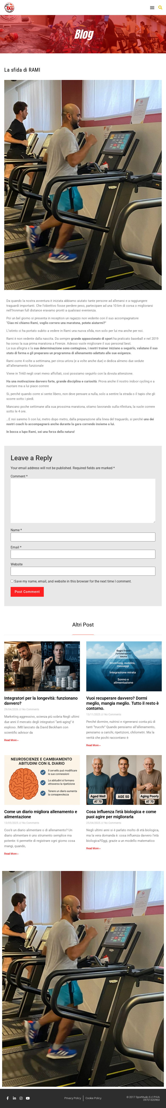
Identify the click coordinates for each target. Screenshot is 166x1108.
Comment (19, 476)
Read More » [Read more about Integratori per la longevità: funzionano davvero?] (11, 740)
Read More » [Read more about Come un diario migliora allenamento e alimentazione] (11, 853)
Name (16, 530)
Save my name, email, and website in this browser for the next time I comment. (73, 581)
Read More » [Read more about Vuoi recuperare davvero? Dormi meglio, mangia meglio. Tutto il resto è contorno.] (93, 745)
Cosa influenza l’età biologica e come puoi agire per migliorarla (121, 814)
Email (16, 547)
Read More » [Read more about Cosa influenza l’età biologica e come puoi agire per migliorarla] (93, 848)
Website (17, 564)
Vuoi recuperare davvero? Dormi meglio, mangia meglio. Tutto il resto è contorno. (122, 703)
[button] (152, 7)
